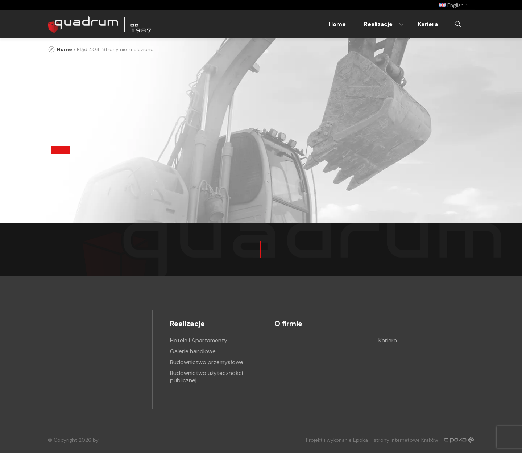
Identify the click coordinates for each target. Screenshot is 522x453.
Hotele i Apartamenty (198, 340)
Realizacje (378, 24)
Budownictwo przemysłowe (206, 362)
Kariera (428, 24)
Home (337, 24)
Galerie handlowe (193, 351)
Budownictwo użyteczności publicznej (206, 376)
